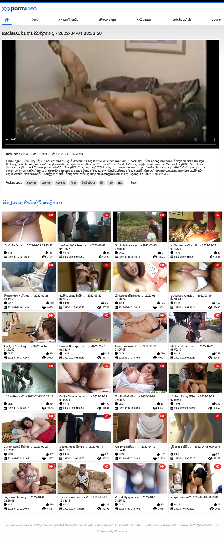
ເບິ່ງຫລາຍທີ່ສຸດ (107, 19)
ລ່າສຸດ (35, 19)
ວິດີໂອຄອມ (101, 531)
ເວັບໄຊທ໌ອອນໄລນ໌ (181, 19)
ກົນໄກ (73, 182)
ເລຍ (111, 182)
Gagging (60, 182)
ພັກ (102, 182)
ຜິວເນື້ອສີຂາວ (88, 182)
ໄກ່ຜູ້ (120, 182)
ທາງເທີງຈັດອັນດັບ (68, 19)
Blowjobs (31, 182)
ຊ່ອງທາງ (216, 19)
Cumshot (46, 182)
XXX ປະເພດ (144, 19)
